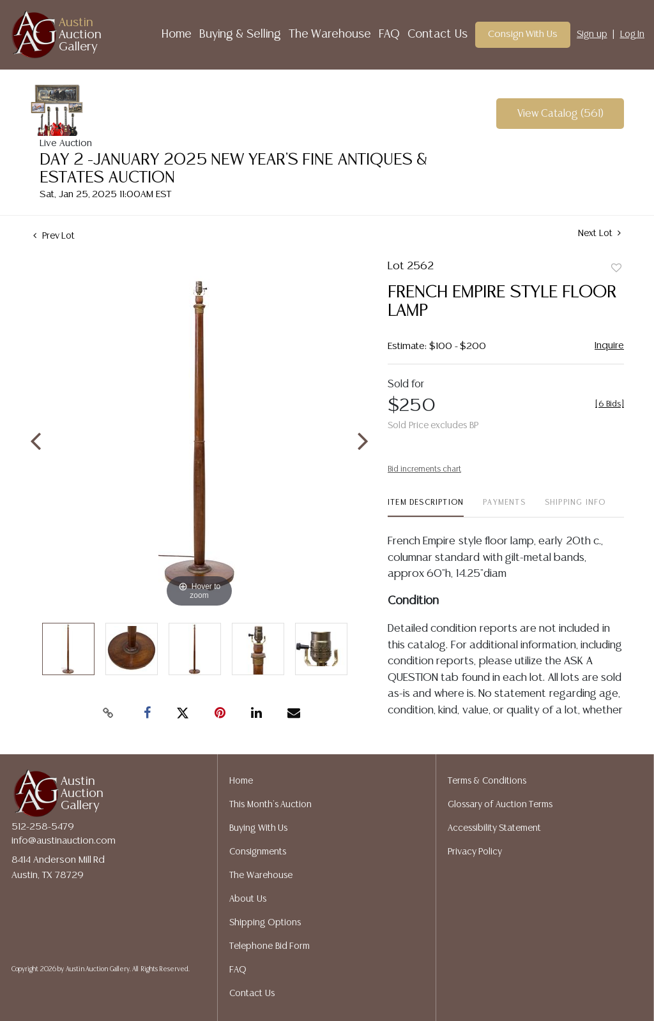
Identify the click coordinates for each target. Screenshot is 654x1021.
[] (609, 404)
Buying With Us (258, 828)
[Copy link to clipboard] (108, 713)
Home (177, 34)
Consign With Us (523, 34)
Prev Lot (54, 236)
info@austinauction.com (63, 841)
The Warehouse (330, 34)
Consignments (257, 851)
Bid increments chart (424, 469)
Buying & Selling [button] (240, 34)
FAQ (389, 34)
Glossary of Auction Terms (500, 804)
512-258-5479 (42, 826)
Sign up (592, 34)
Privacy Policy (475, 851)
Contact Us (437, 34)
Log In (632, 34)
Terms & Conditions (487, 781)
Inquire (609, 345)
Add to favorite (616, 268)
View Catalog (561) (560, 114)
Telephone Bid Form (269, 946)
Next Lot (599, 233)
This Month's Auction (270, 804)
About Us (247, 899)
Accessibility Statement (495, 828)
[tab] (426, 507)
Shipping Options (265, 922)
